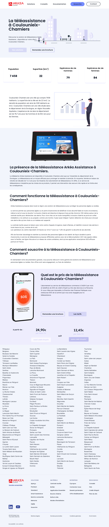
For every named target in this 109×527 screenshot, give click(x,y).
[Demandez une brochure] (43, 50)
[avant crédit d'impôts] (41, 340)
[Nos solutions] (18, 50)
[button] (33, 4)
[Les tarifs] (78, 314)
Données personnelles (56, 516)
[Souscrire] (77, 4)
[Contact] (93, 4)
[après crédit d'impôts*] (79, 339)
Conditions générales (75, 516)
